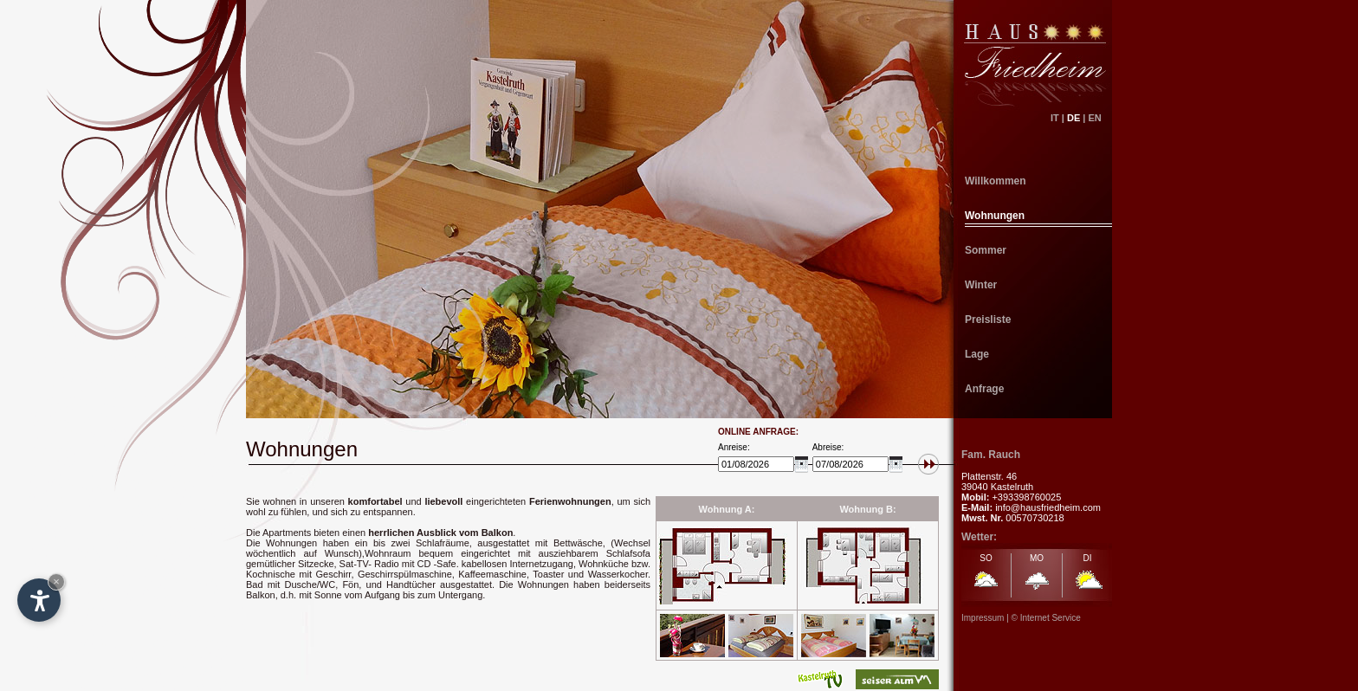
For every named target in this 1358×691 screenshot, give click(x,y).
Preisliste (988, 319)
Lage (977, 354)
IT (1055, 118)
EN (1100, 118)
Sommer (985, 250)
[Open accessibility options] (39, 600)
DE (1073, 118)
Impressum (982, 618)
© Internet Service (1046, 618)
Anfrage (984, 389)
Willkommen (995, 181)
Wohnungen (995, 216)
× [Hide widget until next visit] (56, 581)
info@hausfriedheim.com (1048, 507)
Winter (981, 285)
